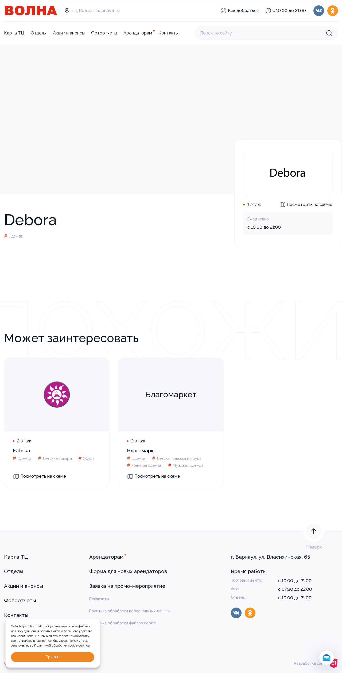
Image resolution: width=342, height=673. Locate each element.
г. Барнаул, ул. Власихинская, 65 (270, 557)
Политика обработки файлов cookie (122, 623)
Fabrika (21, 450)
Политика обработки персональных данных (129, 611)
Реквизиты (99, 599)
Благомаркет (143, 450)
